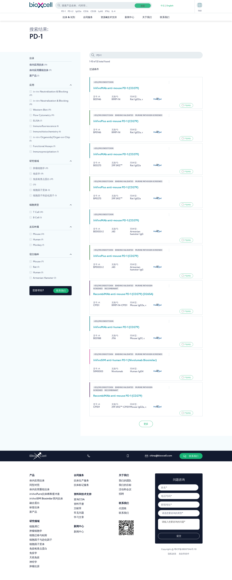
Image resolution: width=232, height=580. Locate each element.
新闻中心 (129, 17)
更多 (146, 424)
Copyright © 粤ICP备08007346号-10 (178, 549)
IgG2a (78, 11)
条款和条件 (184, 554)
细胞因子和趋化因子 (44, 196)
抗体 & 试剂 (69, 17)
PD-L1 (70, 11)
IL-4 (113, 11)
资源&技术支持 (109, 17)
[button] (191, 456)
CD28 (93, 11)
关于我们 (147, 17)
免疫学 (38, 174)
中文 (163, 6)
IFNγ (107, 11)
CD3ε (85, 11)
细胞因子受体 (41, 190)
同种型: (133, 97)
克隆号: (115, 97)
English (170, 6)
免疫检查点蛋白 (43, 179)
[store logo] (40, 5)
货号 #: (97, 97)
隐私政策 (172, 554)
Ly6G (100, 11)
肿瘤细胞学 (40, 168)
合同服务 (88, 17)
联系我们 (164, 17)
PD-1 (63, 11)
